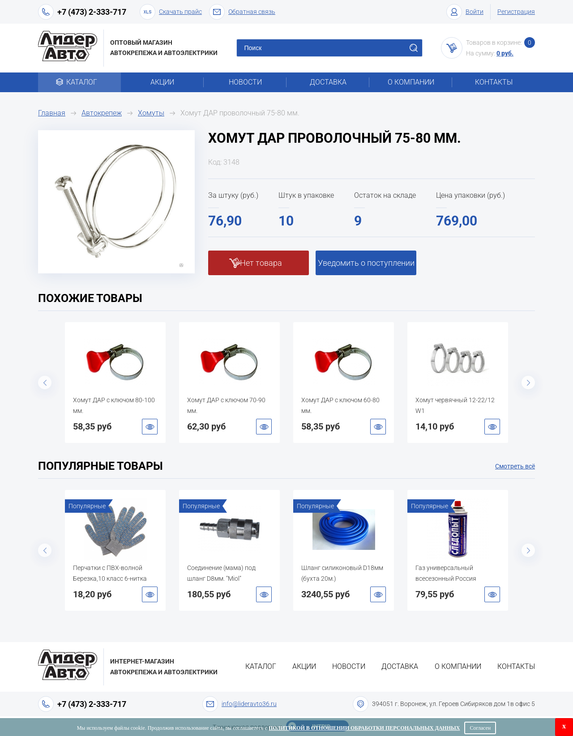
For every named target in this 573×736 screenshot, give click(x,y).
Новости (245, 82)
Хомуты (151, 113)
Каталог (79, 82)
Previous (44, 382)
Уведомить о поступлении (366, 263)
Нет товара (261, 263)
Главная (51, 113)
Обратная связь (242, 12)
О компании (411, 82)
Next (528, 382)
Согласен (480, 728)
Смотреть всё (515, 466)
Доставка (328, 82)
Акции (162, 82)
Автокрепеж (101, 113)
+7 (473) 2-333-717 (91, 12)
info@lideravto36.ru (249, 703)
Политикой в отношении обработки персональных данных (364, 728)
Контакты (494, 82)
